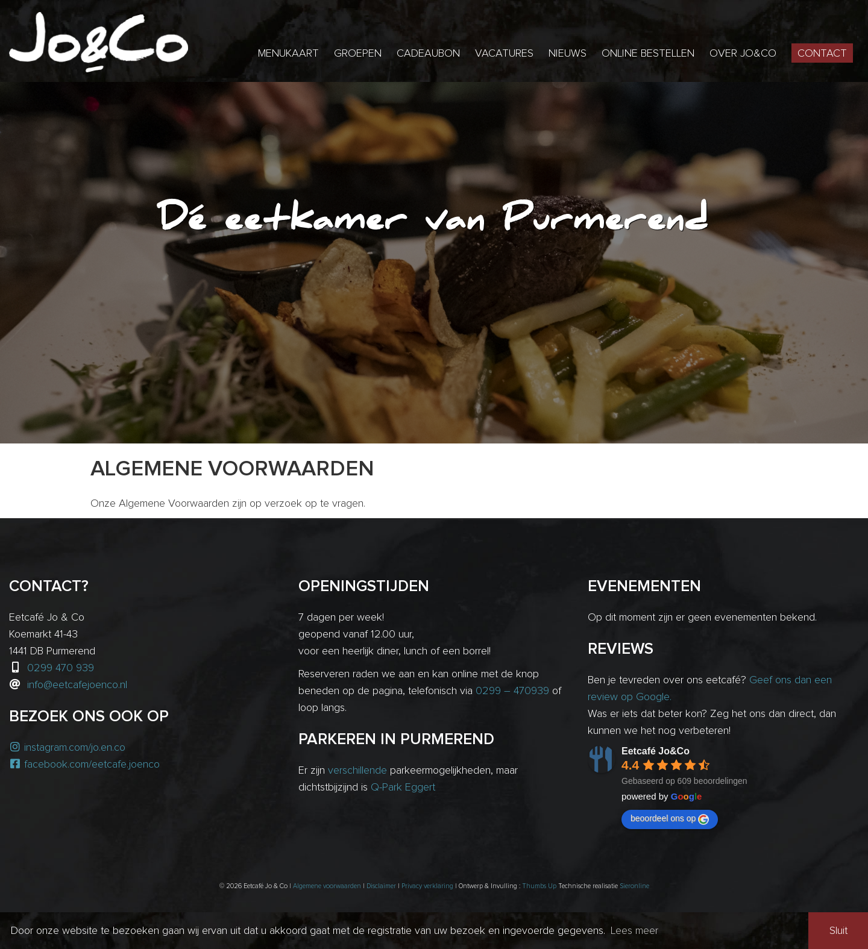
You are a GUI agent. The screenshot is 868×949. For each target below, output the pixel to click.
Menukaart (288, 53)
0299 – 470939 (512, 691)
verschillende (357, 770)
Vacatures (504, 53)
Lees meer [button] (634, 931)
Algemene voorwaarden (327, 886)
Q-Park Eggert (403, 787)
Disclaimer (381, 886)
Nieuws (568, 53)
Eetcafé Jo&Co (655, 751)
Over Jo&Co (742, 53)
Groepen (358, 53)
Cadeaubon (428, 53)
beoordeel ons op (670, 818)
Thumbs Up (539, 886)
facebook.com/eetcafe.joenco (84, 764)
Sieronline (634, 886)
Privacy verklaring (427, 886)
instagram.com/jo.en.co (67, 747)
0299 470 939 (60, 668)
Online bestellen (648, 53)
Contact (822, 53)
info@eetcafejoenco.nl (77, 685)
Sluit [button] (838, 931)
